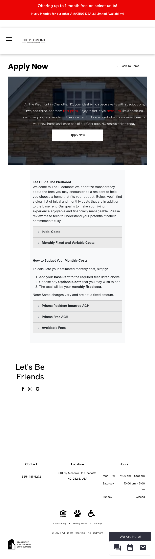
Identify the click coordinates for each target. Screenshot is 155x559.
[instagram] (30, 389)
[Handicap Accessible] (91, 516)
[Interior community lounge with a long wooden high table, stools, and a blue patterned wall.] (79, 385)
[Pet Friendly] (77, 516)
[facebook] (23, 389)
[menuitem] (60, 523)
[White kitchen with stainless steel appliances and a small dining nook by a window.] (124, 430)
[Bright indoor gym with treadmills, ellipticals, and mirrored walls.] (79, 430)
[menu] (8, 38)
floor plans (70, 111)
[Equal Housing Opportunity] (63, 516)
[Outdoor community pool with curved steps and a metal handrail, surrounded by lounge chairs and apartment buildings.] (124, 385)
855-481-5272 (31, 476)
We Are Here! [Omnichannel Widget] (130, 536)
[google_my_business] (37, 389)
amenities (114, 111)
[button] (117, 548)
